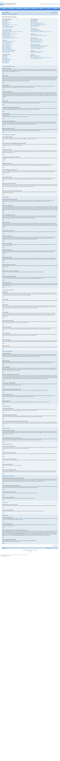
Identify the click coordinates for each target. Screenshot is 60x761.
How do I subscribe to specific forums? (36, 47)
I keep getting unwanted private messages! (37, 30)
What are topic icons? (5, 62)
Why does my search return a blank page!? (37, 40)
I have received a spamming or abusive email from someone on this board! (41, 31)
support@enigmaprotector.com (54, 3)
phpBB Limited (29, 518)
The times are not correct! (6, 32)
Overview (12, 8)
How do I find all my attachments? (35, 52)
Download (19, 8)
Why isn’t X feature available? (35, 56)
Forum (48, 8)
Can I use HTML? (4, 56)
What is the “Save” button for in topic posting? (9, 50)
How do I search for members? (35, 41)
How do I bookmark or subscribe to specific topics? (38, 46)
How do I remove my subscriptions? (36, 48)
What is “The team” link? (34, 26)
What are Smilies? (5, 57)
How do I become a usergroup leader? (36, 23)
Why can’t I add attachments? (6, 47)
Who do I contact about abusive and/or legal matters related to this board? (41, 57)
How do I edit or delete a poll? (6, 45)
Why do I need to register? (6, 20)
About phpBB (15, 519)
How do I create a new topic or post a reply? (8, 41)
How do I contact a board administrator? (36, 58)
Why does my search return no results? (36, 39)
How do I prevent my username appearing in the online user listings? (12, 31)
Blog (56, 8)
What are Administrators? (34, 20)
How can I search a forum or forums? (36, 38)
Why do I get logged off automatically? (7, 26)
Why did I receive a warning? (6, 48)
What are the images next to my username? (8, 35)
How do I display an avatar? (6, 36)
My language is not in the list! (6, 34)
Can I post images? (5, 58)
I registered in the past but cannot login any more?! (9, 24)
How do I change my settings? (6, 30)
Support (33, 8)
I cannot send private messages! (35, 29)
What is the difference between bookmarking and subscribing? (40, 45)
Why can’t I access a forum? (6, 46)
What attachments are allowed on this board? (37, 51)
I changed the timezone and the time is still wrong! (9, 33)
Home (4, 8)
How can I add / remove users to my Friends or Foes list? (39, 35)
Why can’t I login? (4, 23)
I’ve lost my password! (5, 25)
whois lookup (13, 532)
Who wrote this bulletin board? (35, 55)
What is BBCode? (4, 55)
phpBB (47, 165)
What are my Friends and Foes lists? (36, 34)
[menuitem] (8, 12)
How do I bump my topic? (6, 52)
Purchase (26, 8)
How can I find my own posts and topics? (36, 42)
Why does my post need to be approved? (8, 51)
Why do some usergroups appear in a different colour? (38, 24)
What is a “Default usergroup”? (35, 25)
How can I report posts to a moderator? (8, 49)
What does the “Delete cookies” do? (7, 27)
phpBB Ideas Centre (45, 524)
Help (41, 8)
